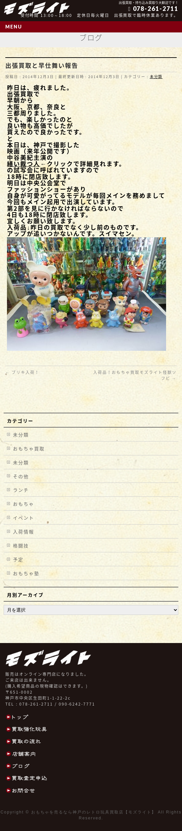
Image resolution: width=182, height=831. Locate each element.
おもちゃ (23, 503)
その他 (21, 476)
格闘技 (21, 545)
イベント (23, 517)
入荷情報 (23, 531)
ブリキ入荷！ (22, 372)
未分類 (156, 76)
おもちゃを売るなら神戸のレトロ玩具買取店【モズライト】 (93, 812)
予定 (18, 559)
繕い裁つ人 (23, 163)
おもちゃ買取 (29, 448)
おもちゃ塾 (26, 573)
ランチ (21, 489)
